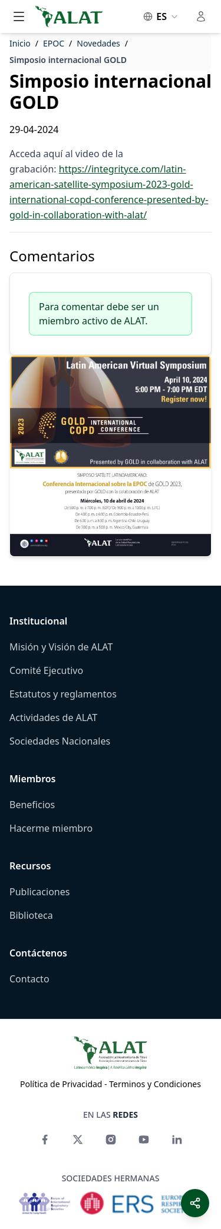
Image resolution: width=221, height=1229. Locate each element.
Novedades (98, 43)
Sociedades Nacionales (59, 741)
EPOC (53, 43)
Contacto (29, 978)
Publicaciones (39, 891)
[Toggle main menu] (18, 16)
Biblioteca (31, 915)
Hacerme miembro (51, 828)
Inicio (20, 43)
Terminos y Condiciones (155, 1084)
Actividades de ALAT (53, 717)
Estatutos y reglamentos (63, 693)
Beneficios (32, 804)
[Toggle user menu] (201, 16)
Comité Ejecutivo (46, 670)
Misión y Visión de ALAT (61, 646)
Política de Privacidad (61, 1084)
